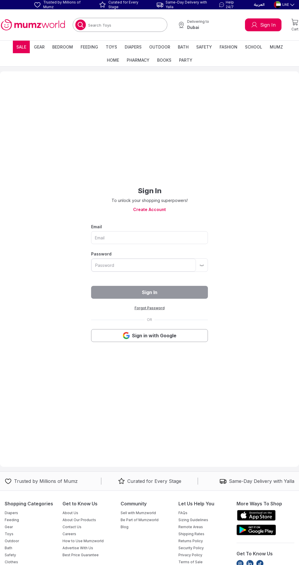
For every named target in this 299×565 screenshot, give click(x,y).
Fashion (228, 46)
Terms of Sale (190, 562)
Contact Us (71, 527)
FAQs (182, 513)
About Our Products (79, 520)
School (253, 46)
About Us (70, 513)
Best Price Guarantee (80, 555)
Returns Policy (190, 541)
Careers (69, 534)
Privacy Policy (190, 555)
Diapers (133, 46)
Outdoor (159, 46)
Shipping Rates (191, 534)
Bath (183, 46)
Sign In (263, 24)
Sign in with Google (149, 335)
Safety (204, 46)
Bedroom (62, 46)
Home (113, 60)
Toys (111, 46)
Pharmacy (138, 60)
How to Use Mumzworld (83, 541)
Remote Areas (190, 527)
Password (101, 253)
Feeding (89, 46)
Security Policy (191, 548)
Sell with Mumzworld (138, 513)
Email (96, 226)
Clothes (11, 562)
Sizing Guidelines (193, 520)
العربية (259, 5)
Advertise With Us (77, 548)
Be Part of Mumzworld (140, 520)
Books (164, 60)
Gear (39, 46)
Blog (124, 527)
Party (185, 60)
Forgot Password (150, 308)
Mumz (276, 46)
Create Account (149, 209)
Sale (21, 46)
